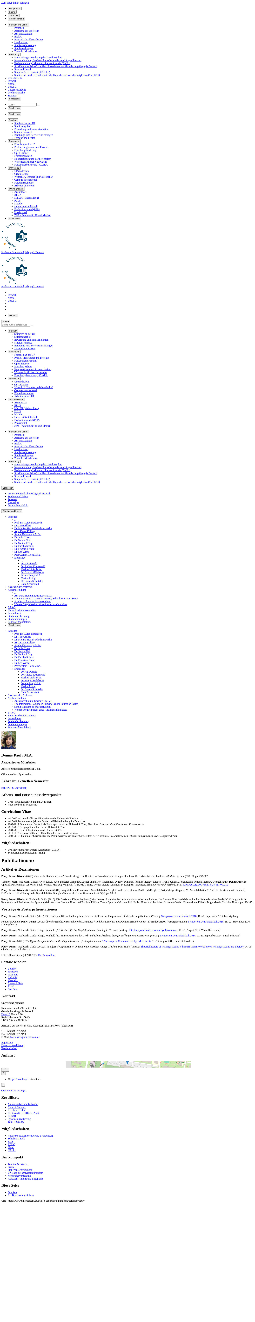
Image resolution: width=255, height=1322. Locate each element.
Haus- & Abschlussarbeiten (28, 39)
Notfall (11, 83)
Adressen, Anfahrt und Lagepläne (25, 1315)
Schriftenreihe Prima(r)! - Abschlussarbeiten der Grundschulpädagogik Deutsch (55, 66)
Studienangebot (22, 126)
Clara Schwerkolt (30, 584)
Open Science (21, 153)
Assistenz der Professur (26, 30)
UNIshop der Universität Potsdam (25, 1309)
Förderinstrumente (24, 182)
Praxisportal (20, 212)
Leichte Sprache (16, 92)
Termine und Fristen (24, 137)
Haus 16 (5, 1014)
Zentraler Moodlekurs (25, 51)
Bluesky (12, 968)
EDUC (11, 1281)
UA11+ (12, 1287)
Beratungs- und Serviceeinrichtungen (33, 135)
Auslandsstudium (23, 33)
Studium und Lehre (18, 496)
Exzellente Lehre (17, 1247)
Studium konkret (23, 132)
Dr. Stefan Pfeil (22, 540)
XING (11, 986)
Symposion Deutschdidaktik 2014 (177, 935)
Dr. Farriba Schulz (24, 546)
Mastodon (13, 980)
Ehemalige (13, 502)
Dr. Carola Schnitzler (32, 581)
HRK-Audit (14, 1249)
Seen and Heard (22, 69)
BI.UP (17, 194)
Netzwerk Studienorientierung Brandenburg (31, 1272)
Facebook (13, 971)
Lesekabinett (21, 42)
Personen (19, 27)
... (15, 519)
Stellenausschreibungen (20, 1306)
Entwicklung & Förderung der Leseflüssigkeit (38, 57)
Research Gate (15, 983)
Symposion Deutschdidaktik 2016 (179, 916)
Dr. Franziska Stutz (24, 548)
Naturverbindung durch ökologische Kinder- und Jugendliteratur (47, 60)
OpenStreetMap (18, 1215)
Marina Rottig (28, 578)
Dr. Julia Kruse (22, 537)
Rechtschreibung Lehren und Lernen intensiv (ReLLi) (42, 63)
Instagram (13, 974)
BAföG (18, 36)
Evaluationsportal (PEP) (27, 209)
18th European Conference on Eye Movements (153, 930)
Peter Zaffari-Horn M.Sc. (27, 554)
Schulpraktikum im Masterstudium (32, 601)
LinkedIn (12, 977)
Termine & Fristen (18, 1300)
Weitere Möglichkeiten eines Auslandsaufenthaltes (40, 604)
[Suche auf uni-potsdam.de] (15, 324)
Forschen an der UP (24, 144)
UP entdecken (21, 171)
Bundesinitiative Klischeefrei (23, 1241)
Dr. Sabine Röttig (23, 543)
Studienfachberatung (25, 45)
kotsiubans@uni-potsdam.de (25, 1037)
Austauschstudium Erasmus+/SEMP (33, 595)
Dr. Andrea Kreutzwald (33, 566)
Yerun (11, 1284)
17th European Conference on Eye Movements (126, 941)
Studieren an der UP (24, 123)
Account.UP (20, 192)
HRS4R (12, 1252)
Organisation (21, 173)
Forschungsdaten (23, 155)
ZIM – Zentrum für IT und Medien (32, 215)
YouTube (12, 989)
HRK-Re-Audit (31, 1249)
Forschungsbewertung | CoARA (31, 164)
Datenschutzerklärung (12, 1045)
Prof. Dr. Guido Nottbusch (28, 522)
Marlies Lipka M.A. (31, 569)
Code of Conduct (17, 1244)
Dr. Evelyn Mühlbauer (32, 572)
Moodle (18, 203)
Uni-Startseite (15, 78)
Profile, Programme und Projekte (31, 147)
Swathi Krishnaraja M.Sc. (27, 534)
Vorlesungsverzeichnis (20, 1312)
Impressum (7, 1042)
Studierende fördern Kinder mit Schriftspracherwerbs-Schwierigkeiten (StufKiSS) (57, 75)
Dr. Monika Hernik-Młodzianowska (33, 528)
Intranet (12, 81)
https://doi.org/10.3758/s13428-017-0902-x (205, 884)
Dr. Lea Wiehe (21, 551)
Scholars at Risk (16, 1275)
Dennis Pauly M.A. (18, 505)
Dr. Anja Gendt (29, 563)
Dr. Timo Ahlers (22, 525)
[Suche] (22, 104)
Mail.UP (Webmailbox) (26, 197)
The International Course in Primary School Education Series (46, 598)
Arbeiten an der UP (24, 185)
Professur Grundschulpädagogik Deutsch (22, 252)
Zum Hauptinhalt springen (15, 2)
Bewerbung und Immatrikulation (31, 129)
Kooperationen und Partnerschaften (32, 158)
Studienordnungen (23, 48)
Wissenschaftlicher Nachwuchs (30, 161)
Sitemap (12, 95)
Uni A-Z (12, 86)
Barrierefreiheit (9, 1048)
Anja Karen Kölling (24, 531)
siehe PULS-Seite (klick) (14, 788)
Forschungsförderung (25, 150)
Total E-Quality (16, 1258)
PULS (17, 200)
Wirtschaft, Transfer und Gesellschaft (33, 176)
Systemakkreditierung (19, 1255)
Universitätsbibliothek (25, 206)
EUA (10, 1278)
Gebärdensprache (17, 89)
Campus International (25, 179)
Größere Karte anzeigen (13, 1227)
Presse (11, 1303)
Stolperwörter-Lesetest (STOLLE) (32, 72)
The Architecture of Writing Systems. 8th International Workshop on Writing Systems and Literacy (192, 946)
